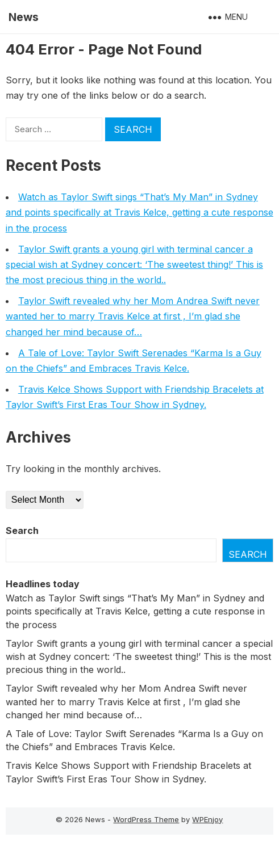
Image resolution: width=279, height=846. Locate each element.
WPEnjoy (207, 819)
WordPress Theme (146, 819)
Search (22, 530)
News (24, 17)
